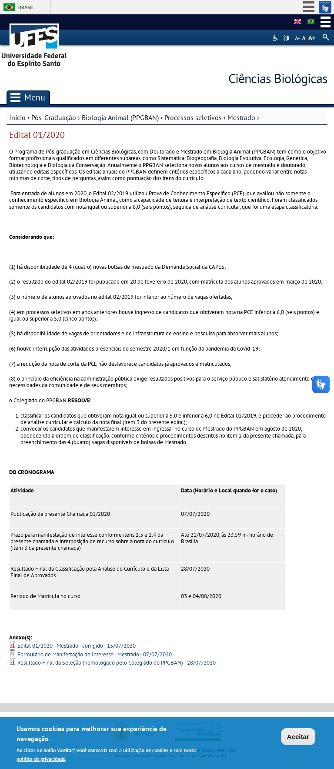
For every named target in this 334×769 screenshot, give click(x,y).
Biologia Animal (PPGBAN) (120, 117)
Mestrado (241, 117)
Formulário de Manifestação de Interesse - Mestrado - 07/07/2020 (94, 654)
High (286, 38)
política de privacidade (41, 760)
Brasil (26, 7)
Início (17, 117)
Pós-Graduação (53, 117)
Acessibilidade (276, 38)
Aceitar (298, 738)
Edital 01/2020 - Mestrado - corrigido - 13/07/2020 (76, 645)
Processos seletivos (193, 117)
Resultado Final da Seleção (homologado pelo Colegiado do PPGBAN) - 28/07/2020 (116, 662)
